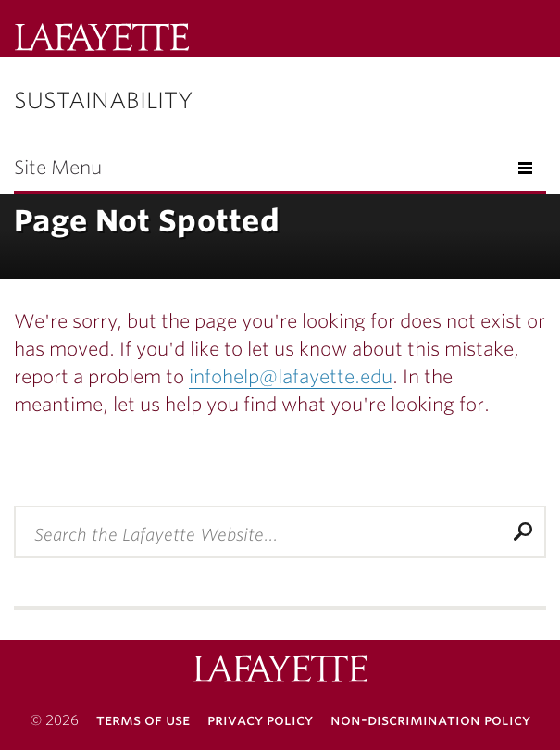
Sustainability (103, 100)
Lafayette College (280, 670)
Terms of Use (143, 720)
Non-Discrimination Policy (430, 720)
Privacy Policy (260, 720)
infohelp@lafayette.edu (290, 377)
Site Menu (58, 167)
